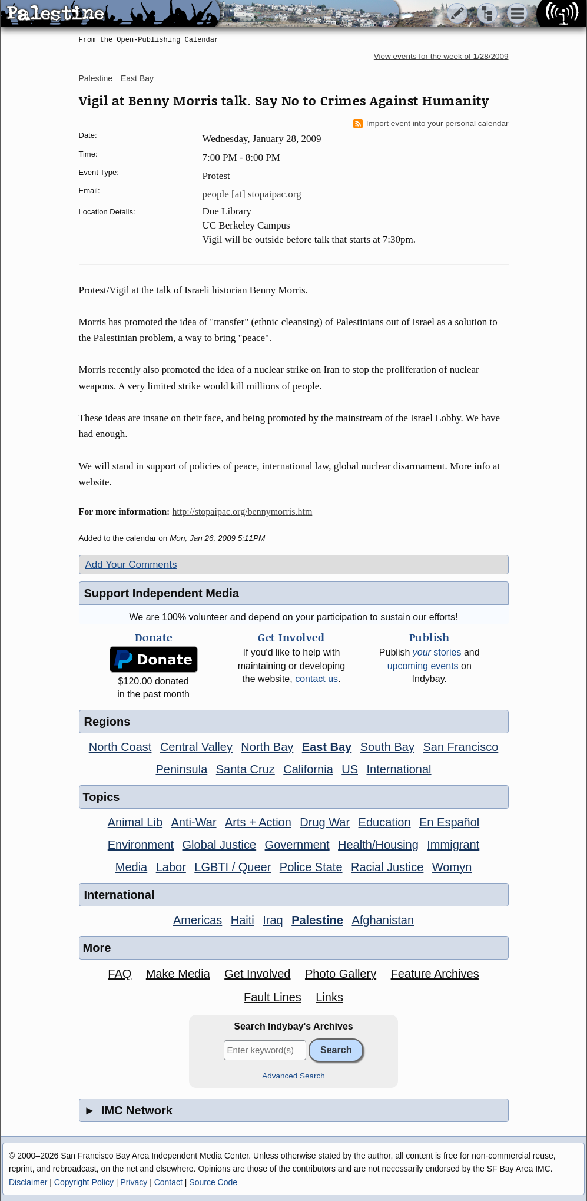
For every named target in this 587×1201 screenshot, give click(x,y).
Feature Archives (435, 973)
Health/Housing (378, 844)
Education (385, 822)
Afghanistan (382, 920)
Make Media (178, 973)
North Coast (120, 746)
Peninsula (181, 769)
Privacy (133, 1182)
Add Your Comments (131, 564)
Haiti (242, 920)
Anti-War (194, 822)
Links (329, 997)
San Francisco (460, 746)
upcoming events (423, 666)
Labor (171, 867)
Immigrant (453, 844)
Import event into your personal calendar (431, 123)
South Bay (387, 746)
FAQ (119, 973)
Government (297, 844)
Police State (311, 867)
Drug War (325, 822)
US (349, 769)
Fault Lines (272, 997)
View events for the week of (441, 56)
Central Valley (196, 746)
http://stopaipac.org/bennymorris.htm (242, 512)
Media (131, 867)
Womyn (452, 867)
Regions (107, 721)
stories (437, 652)
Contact (168, 1182)
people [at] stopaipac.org (252, 194)
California (308, 769)
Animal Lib (135, 822)
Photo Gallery (340, 973)
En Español (449, 822)
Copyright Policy (84, 1182)
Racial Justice (387, 867)
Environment (141, 844)
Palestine (96, 78)
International (398, 769)
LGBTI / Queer (232, 867)
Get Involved (257, 973)
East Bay (137, 78)
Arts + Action (258, 822)
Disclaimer (28, 1182)
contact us (316, 679)
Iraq (273, 920)
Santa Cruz (245, 769)
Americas (197, 920)
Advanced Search (293, 1075)
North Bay (267, 746)
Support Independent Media (161, 593)
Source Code (213, 1182)
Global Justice (220, 844)
